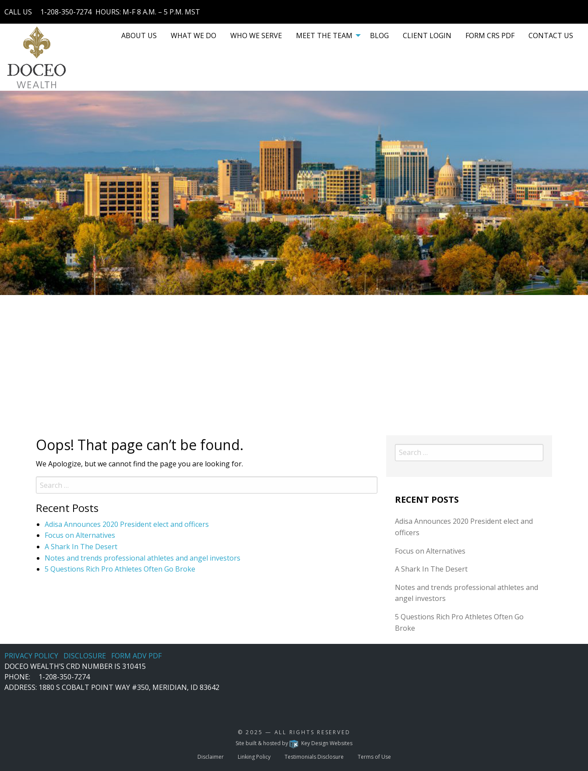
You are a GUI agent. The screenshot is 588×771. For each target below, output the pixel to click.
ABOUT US (139, 35)
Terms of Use (374, 756)
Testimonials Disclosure (314, 756)
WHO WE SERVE (256, 35)
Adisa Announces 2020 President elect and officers (127, 524)
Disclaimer (210, 756)
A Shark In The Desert (81, 546)
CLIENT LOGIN (427, 35)
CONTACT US (550, 35)
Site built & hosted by (294, 743)
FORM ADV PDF (136, 656)
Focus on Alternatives (80, 535)
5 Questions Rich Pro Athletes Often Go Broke (120, 569)
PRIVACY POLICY (31, 656)
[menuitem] (139, 35)
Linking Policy (254, 756)
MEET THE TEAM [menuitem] (324, 35)
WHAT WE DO (193, 35)
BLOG (379, 35)
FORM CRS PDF (489, 35)
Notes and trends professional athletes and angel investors (142, 558)
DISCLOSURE (84, 656)
